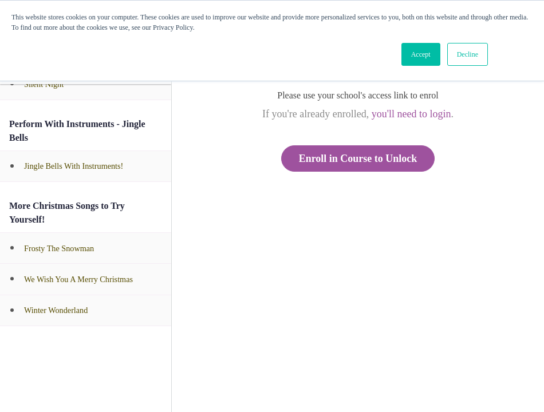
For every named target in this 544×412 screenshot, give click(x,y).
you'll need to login (411, 114)
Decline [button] (467, 54)
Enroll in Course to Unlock (358, 158)
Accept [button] (421, 54)
